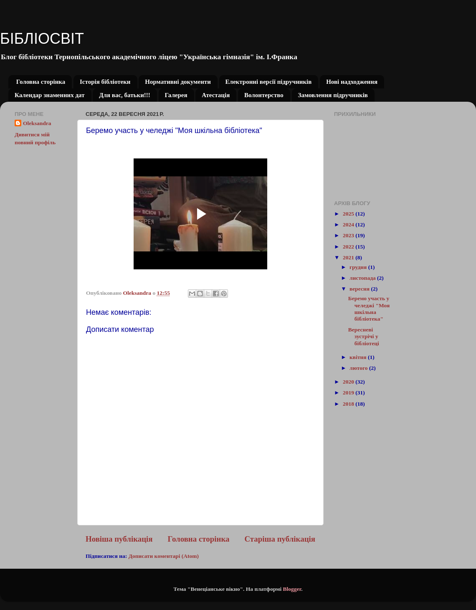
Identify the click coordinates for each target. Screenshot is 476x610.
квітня (358, 357)
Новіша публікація (119, 539)
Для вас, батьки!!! (124, 95)
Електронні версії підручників (268, 81)
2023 (349, 235)
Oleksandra (37, 123)
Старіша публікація (279, 539)
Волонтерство (264, 95)
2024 (349, 224)
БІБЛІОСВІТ (42, 38)
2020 (349, 382)
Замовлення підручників (333, 95)
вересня (360, 289)
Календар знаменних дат (50, 95)
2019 (349, 392)
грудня (358, 267)
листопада (363, 278)
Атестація (216, 95)
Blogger (292, 589)
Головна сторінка (40, 81)
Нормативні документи (178, 81)
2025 (349, 214)
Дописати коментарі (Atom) (164, 556)
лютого (359, 368)
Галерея (176, 95)
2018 (349, 404)
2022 (349, 246)
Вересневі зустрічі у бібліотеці (363, 336)
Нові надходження (351, 81)
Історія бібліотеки (105, 81)
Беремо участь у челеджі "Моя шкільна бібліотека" (369, 308)
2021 (349, 257)
